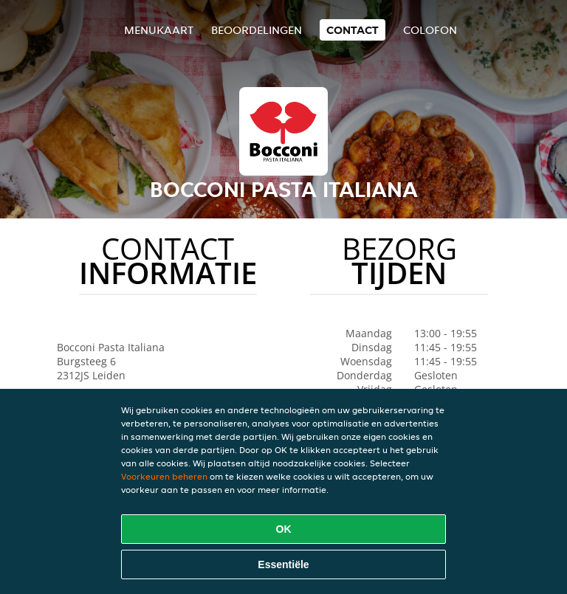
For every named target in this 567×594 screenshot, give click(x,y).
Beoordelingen (256, 30)
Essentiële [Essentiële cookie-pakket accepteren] (283, 564)
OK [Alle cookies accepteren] (284, 529)
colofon (430, 30)
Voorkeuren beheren (164, 476)
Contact (352, 30)
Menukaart (158, 30)
